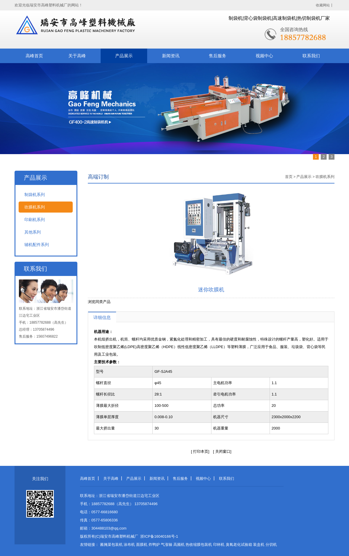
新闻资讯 (170, 55)
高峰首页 (34, 55)
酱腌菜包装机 (111, 544)
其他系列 (32, 232)
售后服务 (217, 55)
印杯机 (219, 544)
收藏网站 (323, 5)
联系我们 (311, 55)
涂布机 (129, 544)
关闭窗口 (222, 451)
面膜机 (141, 544)
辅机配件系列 (36, 244)
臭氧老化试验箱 (239, 544)
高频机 (179, 544)
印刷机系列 (34, 219)
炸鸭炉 (154, 544)
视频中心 (264, 55)
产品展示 (124, 55)
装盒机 (258, 544)
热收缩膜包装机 (199, 544)
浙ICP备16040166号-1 (159, 536)
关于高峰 (77, 55)
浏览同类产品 (99, 302)
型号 (100, 371)
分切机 (271, 544)
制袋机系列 (34, 194)
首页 (289, 176)
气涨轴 (166, 544)
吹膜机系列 (34, 207)
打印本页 (200, 451)
